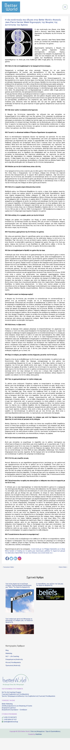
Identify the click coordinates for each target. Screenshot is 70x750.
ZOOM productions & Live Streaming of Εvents (17, 718)
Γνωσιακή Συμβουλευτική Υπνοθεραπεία (15, 706)
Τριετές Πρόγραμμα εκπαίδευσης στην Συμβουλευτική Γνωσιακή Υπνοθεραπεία (28, 708)
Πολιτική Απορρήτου (37, 743)
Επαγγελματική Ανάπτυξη (14, 671)
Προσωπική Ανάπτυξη (13, 677)
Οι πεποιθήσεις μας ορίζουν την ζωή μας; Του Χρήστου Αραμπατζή (49, 596)
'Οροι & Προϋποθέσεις (53, 743)
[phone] (9, 729)
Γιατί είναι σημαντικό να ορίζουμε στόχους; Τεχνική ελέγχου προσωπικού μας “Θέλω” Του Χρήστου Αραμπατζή (18, 597)
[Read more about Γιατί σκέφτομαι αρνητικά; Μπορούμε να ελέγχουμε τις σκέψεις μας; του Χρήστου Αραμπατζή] (20, 641)
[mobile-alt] (9, 731)
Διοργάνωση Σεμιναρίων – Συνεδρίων (14, 722)
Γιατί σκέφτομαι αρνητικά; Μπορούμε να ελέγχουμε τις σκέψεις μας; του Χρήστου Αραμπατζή (19, 632)
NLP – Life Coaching (12, 668)
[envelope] (10, 733)
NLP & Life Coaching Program (11, 704)
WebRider (38, 746)
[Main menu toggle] (65, 12)
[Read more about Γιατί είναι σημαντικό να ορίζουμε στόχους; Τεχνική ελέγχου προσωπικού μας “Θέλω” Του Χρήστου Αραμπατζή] (20, 613)
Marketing (9, 665)
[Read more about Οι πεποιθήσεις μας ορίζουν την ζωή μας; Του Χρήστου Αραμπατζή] (50, 606)
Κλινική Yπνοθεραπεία (13, 674)
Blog (7, 662)
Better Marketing (7, 716)
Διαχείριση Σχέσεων (9, 720)
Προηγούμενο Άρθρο (9, 578)
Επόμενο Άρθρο (62, 578)
